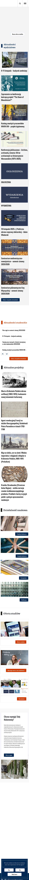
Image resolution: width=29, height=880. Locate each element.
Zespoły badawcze (22, 556)
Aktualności (22, 699)
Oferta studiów (21, 642)
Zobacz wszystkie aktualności (10, 300)
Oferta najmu (9, 755)
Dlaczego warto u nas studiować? (16, 670)
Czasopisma (24, 578)
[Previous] (2, 353)
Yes (9, 870)
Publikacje (24, 600)
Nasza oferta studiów (17, 34)
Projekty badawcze (22, 534)
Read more (14, 874)
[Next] (6, 353)
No (20, 870)
